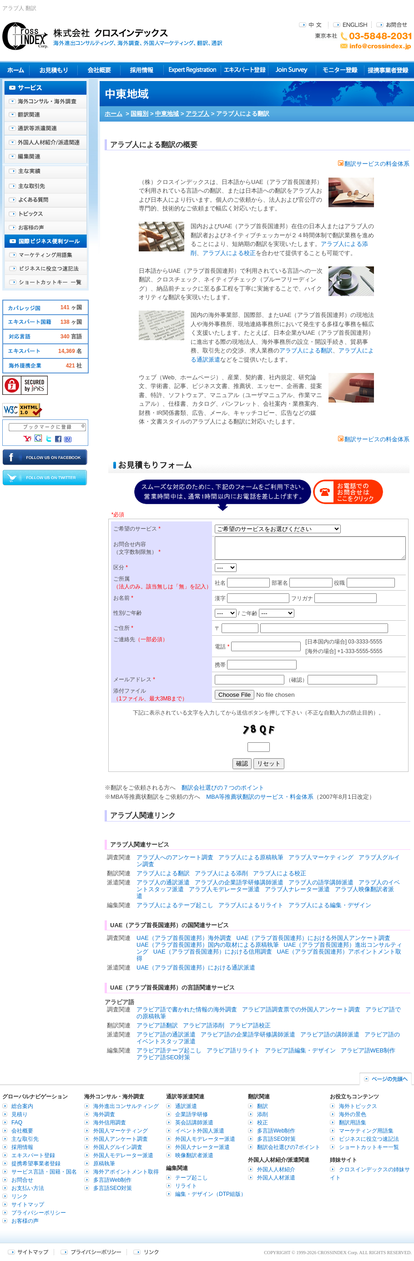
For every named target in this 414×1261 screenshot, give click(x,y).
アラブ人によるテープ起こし (174, 905)
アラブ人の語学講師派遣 (320, 882)
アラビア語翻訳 (157, 1025)
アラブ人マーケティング (320, 857)
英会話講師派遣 (194, 1122)
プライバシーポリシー (38, 1213)
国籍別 (139, 113)
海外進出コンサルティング (126, 1106)
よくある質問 (45, 200)
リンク (19, 1196)
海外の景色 (352, 1114)
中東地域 (167, 113)
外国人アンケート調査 (120, 1139)
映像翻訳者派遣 (194, 1155)
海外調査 (104, 1114)
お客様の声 (45, 228)
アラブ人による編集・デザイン (329, 905)
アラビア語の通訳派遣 (166, 1034)
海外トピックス (45, 214)
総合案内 (22, 1106)
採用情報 (142, 69)
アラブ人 (197, 113)
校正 (262, 1122)
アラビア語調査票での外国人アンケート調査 (301, 1009)
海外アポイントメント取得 (126, 1172)
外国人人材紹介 (276, 1169)
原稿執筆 (104, 1163)
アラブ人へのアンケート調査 (174, 857)
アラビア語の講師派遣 (329, 1034)
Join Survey (292, 69)
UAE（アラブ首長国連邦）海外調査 (184, 937)
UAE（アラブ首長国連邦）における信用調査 (212, 951)
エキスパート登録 (244, 69)
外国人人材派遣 (276, 1177)
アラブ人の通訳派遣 (163, 882)
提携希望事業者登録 (36, 1163)
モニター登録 (340, 69)
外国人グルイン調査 (117, 1147)
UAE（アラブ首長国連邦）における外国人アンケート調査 (314, 937)
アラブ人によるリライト (250, 905)
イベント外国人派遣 (199, 1131)
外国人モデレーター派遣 (123, 1155)
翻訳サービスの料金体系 (373, 163)
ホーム (113, 113)
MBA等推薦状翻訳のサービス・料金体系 (259, 796)
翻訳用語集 (352, 1122)
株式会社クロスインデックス (112, 36)
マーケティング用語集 (45, 255)
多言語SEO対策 (112, 1188)
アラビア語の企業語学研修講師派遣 (248, 1034)
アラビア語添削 (203, 1025)
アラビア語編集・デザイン (300, 1050)
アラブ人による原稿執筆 (250, 857)
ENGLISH (350, 24)
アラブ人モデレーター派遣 (224, 889)
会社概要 (99, 69)
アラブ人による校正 (229, 253)
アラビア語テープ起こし (169, 1050)
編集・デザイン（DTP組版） (210, 1194)
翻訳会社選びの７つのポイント (223, 787)
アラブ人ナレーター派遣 (297, 889)
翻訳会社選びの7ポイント (288, 1147)
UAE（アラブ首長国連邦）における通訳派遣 (195, 967)
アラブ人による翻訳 (306, 350)
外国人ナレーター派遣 (202, 1147)
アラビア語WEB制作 (368, 1050)
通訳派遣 (186, 1106)
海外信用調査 (109, 1122)
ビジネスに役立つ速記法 (45, 269)
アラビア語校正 (250, 1025)
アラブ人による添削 (221, 873)
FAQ (16, 1122)
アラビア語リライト (233, 1050)
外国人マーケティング (120, 1131)
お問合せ (391, 24)
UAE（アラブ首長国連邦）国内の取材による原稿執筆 (207, 944)
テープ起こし (191, 1177)
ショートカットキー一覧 (45, 282)
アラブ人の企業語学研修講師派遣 (239, 882)
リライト (186, 1186)
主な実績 (45, 173)
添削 (262, 1114)
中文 (311, 24)
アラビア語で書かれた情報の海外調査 (186, 1009)
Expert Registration (192, 69)
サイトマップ (27, 1204)
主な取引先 (45, 187)
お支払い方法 (27, 1188)
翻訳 (262, 1106)
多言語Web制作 (112, 1180)
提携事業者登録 (388, 69)
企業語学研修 (191, 1114)
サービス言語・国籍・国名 (44, 1172)
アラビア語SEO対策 (163, 1057)
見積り (53, 69)
